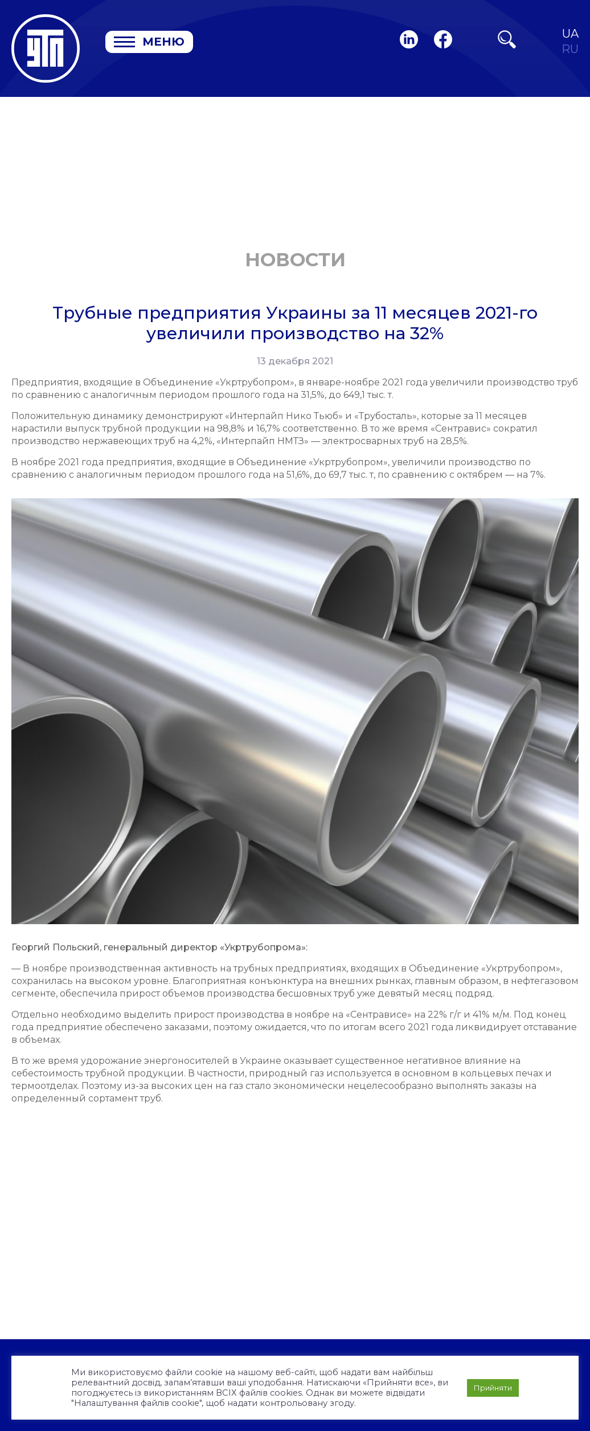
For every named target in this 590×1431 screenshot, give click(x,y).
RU (570, 49)
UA (570, 34)
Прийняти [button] (493, 1387)
